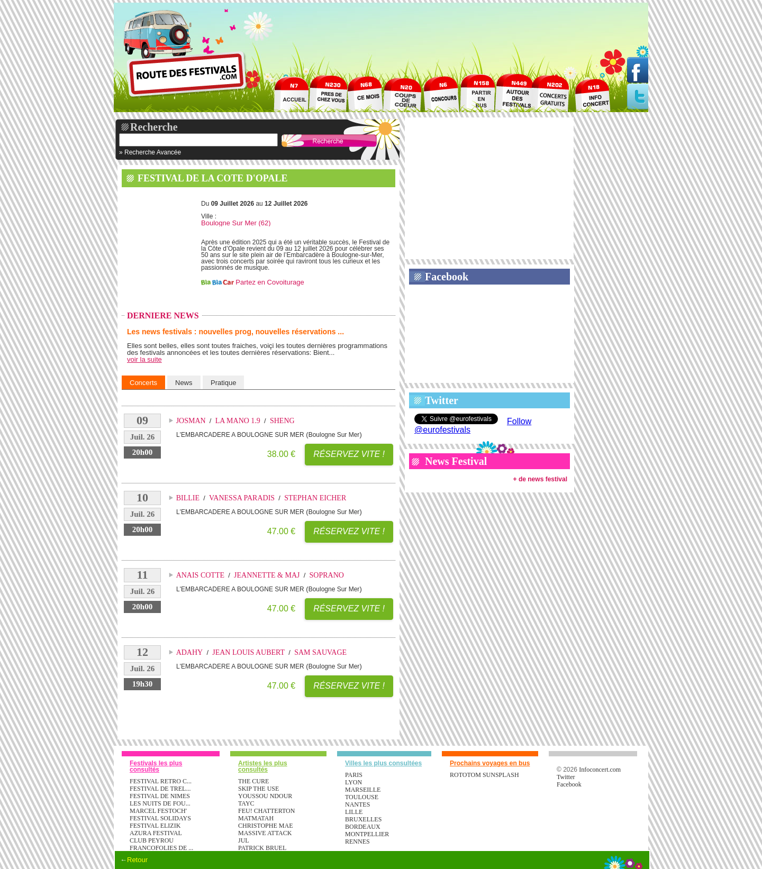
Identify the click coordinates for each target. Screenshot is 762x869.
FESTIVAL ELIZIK (155, 825)
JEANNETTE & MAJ (267, 575)
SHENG (282, 421)
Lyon (353, 782)
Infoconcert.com (600, 769)
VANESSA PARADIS (242, 498)
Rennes (357, 841)
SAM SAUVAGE (320, 652)
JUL (243, 840)
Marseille (362, 789)
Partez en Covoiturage (269, 282)
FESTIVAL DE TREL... (160, 788)
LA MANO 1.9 (237, 421)
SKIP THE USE (258, 788)
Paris (353, 775)
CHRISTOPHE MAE (265, 825)
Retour (137, 860)
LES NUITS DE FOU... (160, 803)
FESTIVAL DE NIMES (160, 796)
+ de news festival (540, 479)
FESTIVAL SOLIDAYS (160, 818)
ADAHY (189, 652)
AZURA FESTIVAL (156, 833)
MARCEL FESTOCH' (158, 811)
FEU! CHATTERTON (266, 811)
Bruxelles (363, 819)
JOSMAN (191, 421)
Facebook (446, 276)
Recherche (154, 127)
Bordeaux (362, 826)
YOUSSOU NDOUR (265, 796)
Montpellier (367, 834)
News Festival (456, 461)
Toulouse (361, 797)
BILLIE (187, 498)
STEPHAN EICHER (315, 498)
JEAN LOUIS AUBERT (248, 652)
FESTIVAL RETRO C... (161, 781)
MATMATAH (256, 818)
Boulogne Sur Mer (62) (236, 223)
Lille (353, 812)
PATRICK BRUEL (262, 848)
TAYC (246, 803)
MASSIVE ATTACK (265, 833)
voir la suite (144, 359)
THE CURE (253, 781)
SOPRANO (327, 575)
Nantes (357, 804)
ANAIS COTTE (200, 575)
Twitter (441, 400)
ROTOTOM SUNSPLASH (484, 775)
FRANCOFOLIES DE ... (161, 848)
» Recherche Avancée (150, 152)
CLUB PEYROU (152, 840)
